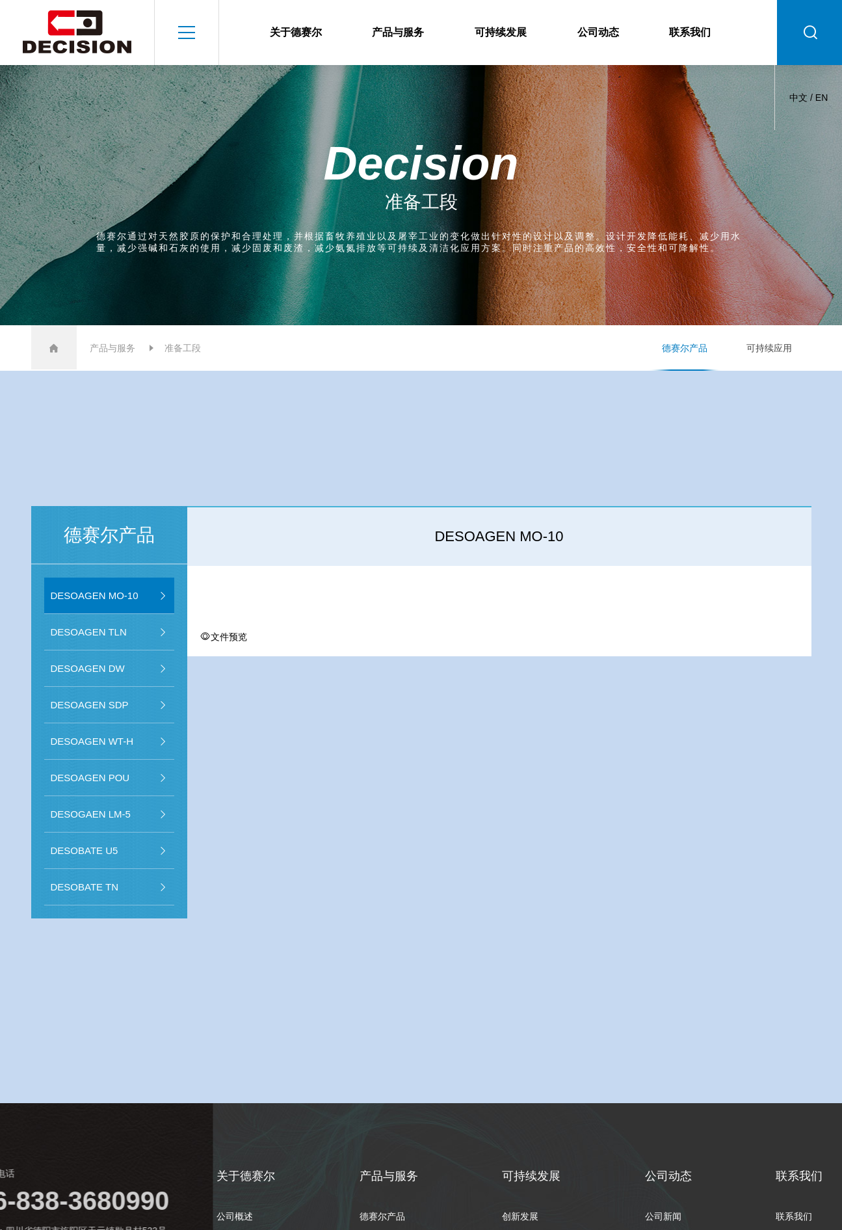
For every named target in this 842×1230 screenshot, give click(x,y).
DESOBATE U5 (109, 851)
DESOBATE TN (109, 887)
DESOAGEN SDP (109, 705)
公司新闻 (663, 1216)
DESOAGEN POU (109, 778)
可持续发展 (501, 32)
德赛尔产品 (684, 348)
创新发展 (520, 1216)
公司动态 (598, 32)
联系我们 (690, 32)
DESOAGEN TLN (109, 632)
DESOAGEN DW (109, 668)
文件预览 (223, 636)
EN (821, 97)
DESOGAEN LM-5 (109, 814)
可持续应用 (769, 348)
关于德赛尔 (296, 32)
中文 (798, 97)
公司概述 (235, 1216)
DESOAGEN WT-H (109, 741)
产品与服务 (398, 32)
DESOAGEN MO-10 (109, 596)
